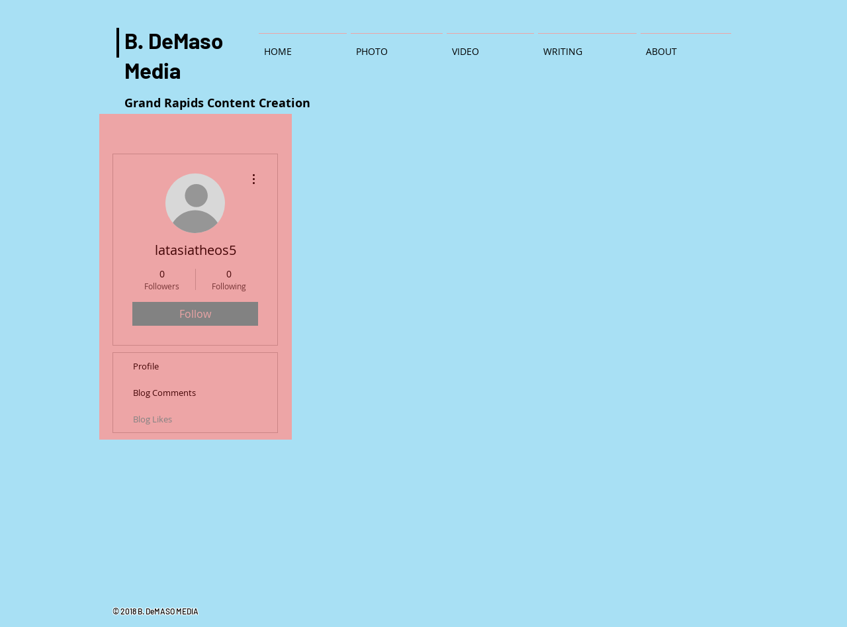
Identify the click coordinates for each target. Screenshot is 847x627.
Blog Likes (152, 419)
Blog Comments (164, 393)
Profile (146, 366)
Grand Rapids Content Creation (217, 103)
